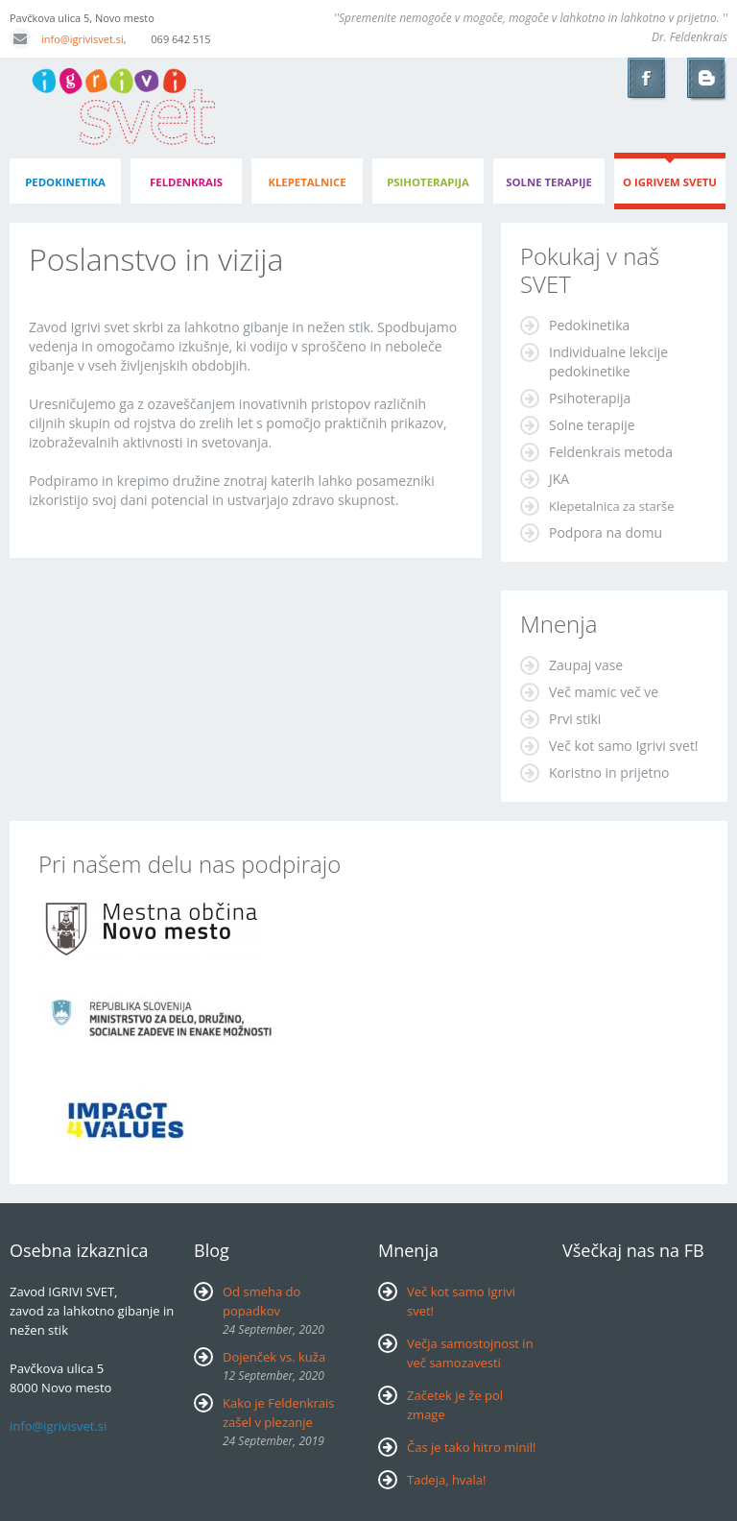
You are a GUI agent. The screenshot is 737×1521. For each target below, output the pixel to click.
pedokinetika (65, 182)
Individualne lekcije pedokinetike (608, 361)
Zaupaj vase (586, 665)
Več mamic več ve (603, 692)
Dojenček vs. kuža (274, 1356)
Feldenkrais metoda (611, 452)
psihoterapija (428, 182)
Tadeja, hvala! (447, 1479)
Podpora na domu (605, 532)
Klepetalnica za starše (612, 506)
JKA (559, 479)
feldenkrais (186, 182)
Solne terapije (549, 182)
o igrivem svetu (670, 182)
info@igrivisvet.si (67, 39)
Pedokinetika (589, 325)
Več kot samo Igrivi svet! (624, 745)
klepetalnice (306, 182)
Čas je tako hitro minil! (471, 1447)
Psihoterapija (589, 398)
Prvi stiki (575, 719)
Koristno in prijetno (609, 772)
